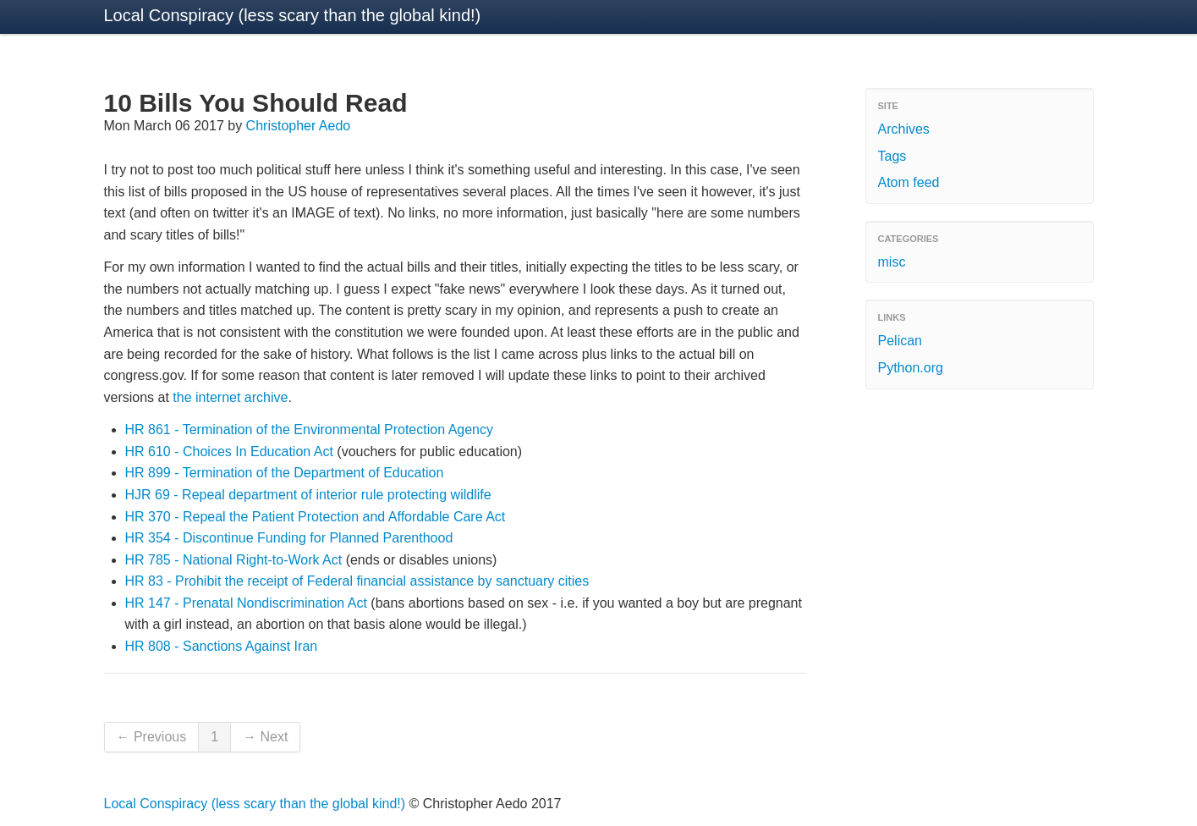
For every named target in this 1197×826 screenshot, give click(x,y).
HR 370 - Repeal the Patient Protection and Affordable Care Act (315, 516)
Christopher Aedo (298, 125)
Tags (892, 156)
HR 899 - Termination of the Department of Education (284, 472)
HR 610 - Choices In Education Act (229, 451)
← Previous (152, 737)
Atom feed (909, 182)
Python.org (910, 368)
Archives (904, 129)
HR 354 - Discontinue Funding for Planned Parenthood (289, 538)
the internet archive (230, 397)
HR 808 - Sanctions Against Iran (221, 646)
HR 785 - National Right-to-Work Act (234, 560)
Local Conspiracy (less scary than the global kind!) (292, 15)
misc (892, 262)
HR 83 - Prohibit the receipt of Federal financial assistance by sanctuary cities (357, 581)
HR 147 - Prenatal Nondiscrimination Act (246, 603)
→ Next (265, 737)
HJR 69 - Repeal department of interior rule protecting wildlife (308, 494)
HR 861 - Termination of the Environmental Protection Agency (309, 429)
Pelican (900, 340)
